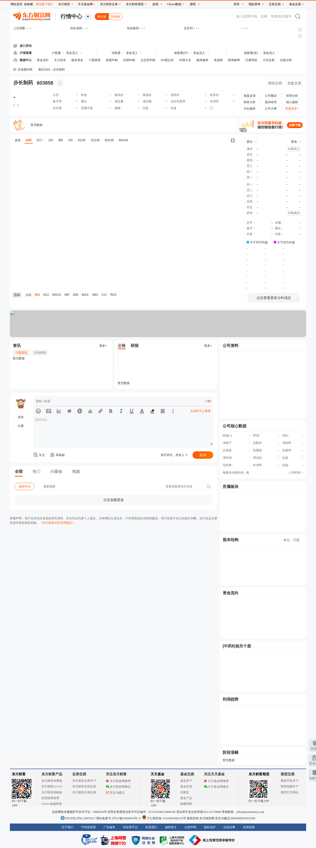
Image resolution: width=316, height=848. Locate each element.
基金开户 (186, 780)
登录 (236, 4)
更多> (103, 345)
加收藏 (28, 4)
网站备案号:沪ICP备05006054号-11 (119, 818)
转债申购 (129, 60)
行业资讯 (40, 352)
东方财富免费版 (51, 780)
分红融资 (250, 108)
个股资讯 (21, 352)
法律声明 (190, 827)
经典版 (115, 16)
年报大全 (185, 60)
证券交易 (275, 4)
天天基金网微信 (216, 786)
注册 (21, 426)
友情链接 (249, 827)
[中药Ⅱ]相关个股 (237, 646)
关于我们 (67, 827)
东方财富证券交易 (84, 792)
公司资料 (230, 346)
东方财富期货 (259, 774)
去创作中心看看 (200, 411)
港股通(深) (251, 53)
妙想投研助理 (50, 798)
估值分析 (286, 60)
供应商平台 (130, 827)
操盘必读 (250, 95)
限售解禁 (234, 60)
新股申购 (112, 60)
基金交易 (186, 786)
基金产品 (186, 798)
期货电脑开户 (289, 786)
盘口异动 (26, 45)
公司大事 (271, 108)
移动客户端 (43, 4)
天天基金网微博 (216, 781)
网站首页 (16, 4)
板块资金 (77, 60)
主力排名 (60, 60)
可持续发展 (88, 827)
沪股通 (56, 53)
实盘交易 (294, 83)
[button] (38, 411)
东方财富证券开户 (84, 780)
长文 (39, 455)
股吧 (193, 4)
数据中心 (26, 60)
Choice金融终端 (51, 803)
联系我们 (151, 827)
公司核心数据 (234, 426)
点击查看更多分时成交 (274, 298)
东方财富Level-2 (51, 786)
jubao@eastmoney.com (250, 812)
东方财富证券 (109, 4)
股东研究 (271, 102)
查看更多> (292, 108)
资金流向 (43, 60)
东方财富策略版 (51, 792)
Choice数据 (174, 4)
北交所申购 (147, 60)
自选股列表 (25, 69)
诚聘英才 (171, 827)
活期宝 (184, 792)
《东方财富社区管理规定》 (57, 523)
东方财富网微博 (118, 781)
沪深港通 (26, 53)
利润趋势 (230, 699)
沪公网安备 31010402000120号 (164, 818)
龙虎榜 (218, 60)
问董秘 (56, 471)
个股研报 (94, 60)
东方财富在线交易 (84, 786)
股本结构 (230, 540)
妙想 (155, 4)
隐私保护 (210, 827)
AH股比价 (167, 60)
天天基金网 (85, 4)
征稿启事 (229, 827)
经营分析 (292, 95)
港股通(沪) (181, 53)
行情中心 (71, 16)
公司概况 (271, 95)
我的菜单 (254, 4)
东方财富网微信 (118, 786)
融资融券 (202, 60)
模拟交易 (275, 83)
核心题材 (292, 102)
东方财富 (19, 774)
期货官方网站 (289, 792)
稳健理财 (186, 803)
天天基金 (157, 774)
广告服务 (109, 827)
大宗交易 (269, 60)
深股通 (116, 53)
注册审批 (251, 60)
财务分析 (250, 102)
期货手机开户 (289, 780)
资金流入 (72, 53)
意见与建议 (115, 792)
